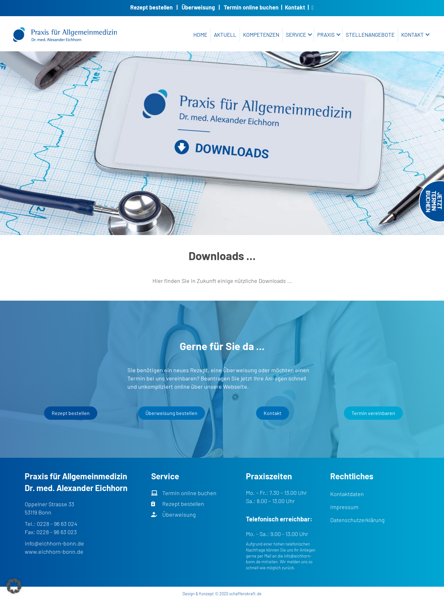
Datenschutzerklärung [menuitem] (357, 519)
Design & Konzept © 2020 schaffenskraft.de (222, 593)
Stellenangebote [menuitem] (370, 34)
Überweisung (198, 7)
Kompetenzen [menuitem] (261, 34)
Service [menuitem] (296, 34)
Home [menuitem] (200, 34)
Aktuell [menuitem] (225, 34)
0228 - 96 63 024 (57, 523)
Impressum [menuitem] (344, 506)
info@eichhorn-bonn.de (54, 543)
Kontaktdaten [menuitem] (347, 493)
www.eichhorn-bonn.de (54, 551)
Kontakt (295, 7)
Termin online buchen (251, 7)
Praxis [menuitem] (326, 34)
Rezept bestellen (151, 7)
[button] (310, 35)
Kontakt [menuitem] (412, 34)
